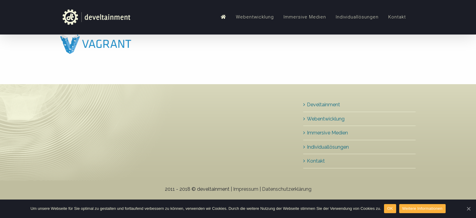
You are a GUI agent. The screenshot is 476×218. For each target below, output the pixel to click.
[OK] (468, 209)
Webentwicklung (326, 119)
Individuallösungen (328, 147)
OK (390, 208)
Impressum (245, 189)
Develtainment (323, 104)
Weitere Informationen (422, 208)
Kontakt (316, 161)
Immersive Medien (327, 133)
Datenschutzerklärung (286, 189)
